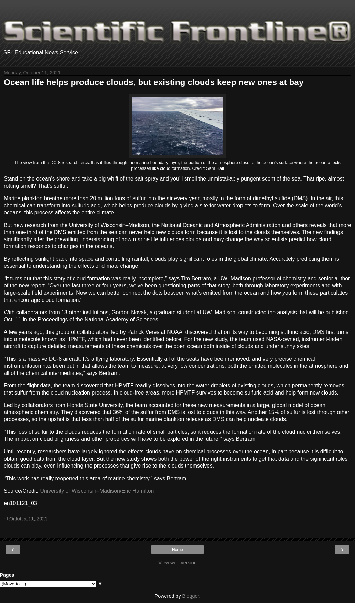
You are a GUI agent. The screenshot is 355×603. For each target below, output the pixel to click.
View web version (177, 562)
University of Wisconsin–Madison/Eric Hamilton (97, 491)
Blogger (190, 596)
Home (177, 549)
